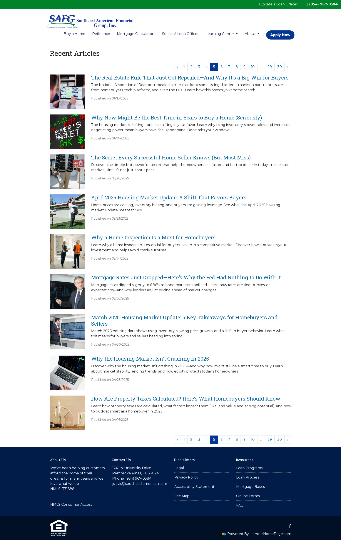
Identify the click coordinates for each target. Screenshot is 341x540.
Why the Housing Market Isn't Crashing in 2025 (150, 358)
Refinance (101, 34)
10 (253, 67)
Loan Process (247, 477)
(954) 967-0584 (321, 4)
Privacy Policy (186, 477)
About (251, 34)
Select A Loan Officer (180, 34)
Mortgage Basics (250, 487)
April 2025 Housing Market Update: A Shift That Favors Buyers (168, 197)
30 (279, 67)
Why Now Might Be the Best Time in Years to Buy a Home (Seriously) (176, 117)
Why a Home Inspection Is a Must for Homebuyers (153, 237)
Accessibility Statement (194, 487)
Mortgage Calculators (136, 34)
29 (269, 67)
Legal (179, 468)
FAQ (240, 505)
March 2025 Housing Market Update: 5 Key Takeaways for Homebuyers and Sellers (184, 320)
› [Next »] (287, 67)
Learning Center (220, 34)
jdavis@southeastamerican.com (139, 484)
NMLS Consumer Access (71, 504)
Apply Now (280, 35)
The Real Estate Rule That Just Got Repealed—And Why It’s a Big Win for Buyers (190, 77)
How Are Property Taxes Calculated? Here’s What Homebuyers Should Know (185, 398)
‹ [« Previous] (177, 67)
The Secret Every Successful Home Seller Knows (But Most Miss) (171, 157)
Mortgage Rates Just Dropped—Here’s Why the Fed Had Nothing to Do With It (186, 277)
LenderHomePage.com (271, 534)
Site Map (181, 496)
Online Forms (248, 496)
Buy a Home (74, 34)
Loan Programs (249, 468)
